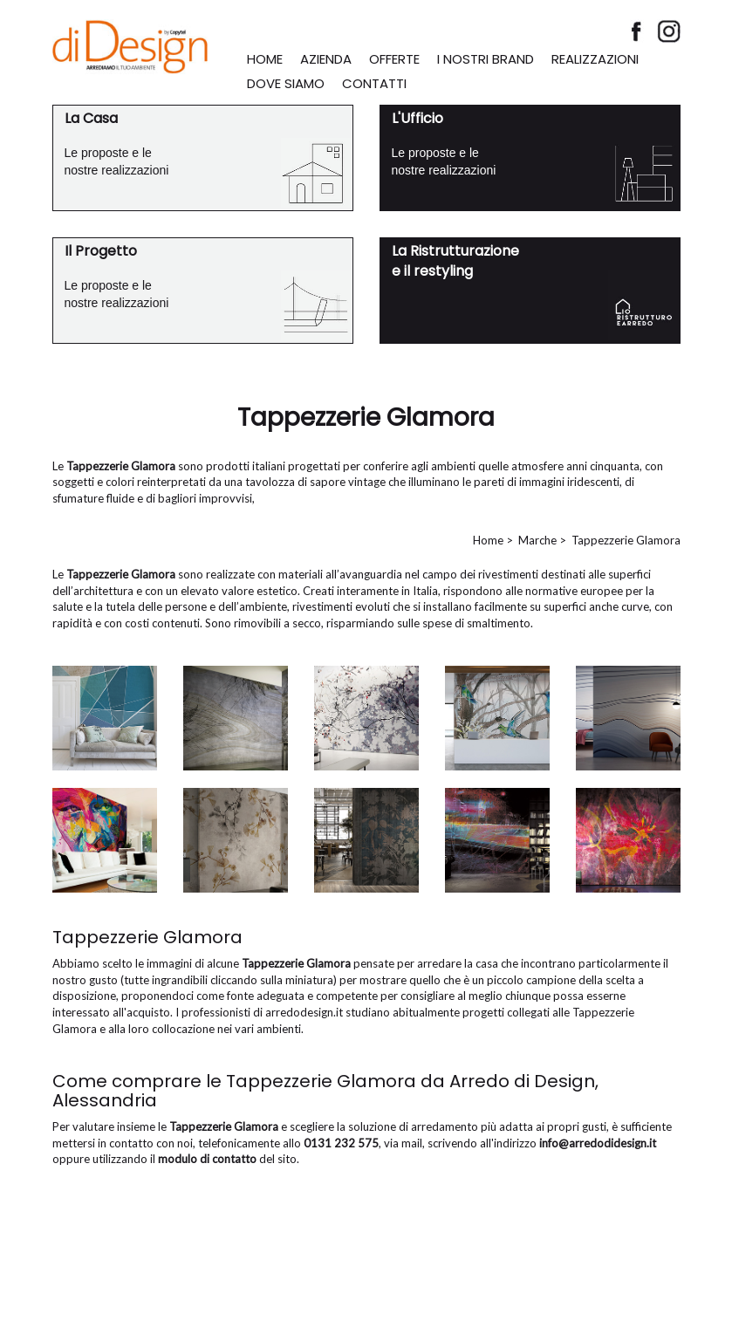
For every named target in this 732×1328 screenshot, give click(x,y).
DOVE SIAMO (286, 83)
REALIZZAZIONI (595, 59)
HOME (265, 59)
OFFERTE (394, 59)
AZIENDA (326, 59)
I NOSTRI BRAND (485, 59)
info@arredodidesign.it (597, 1143)
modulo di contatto (207, 1159)
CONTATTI (374, 83)
